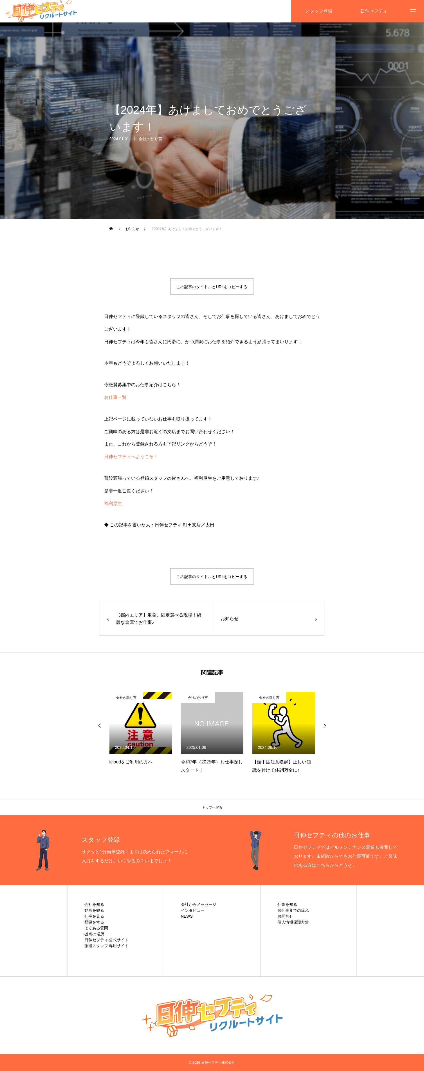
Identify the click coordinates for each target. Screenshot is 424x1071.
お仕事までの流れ (293, 910)
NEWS (187, 916)
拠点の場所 (94, 934)
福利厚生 (113, 503)
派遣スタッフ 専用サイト (106, 945)
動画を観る (94, 910)
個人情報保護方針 (293, 922)
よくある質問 (96, 928)
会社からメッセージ (198, 904)
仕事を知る (287, 904)
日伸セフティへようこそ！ (131, 456)
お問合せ (285, 916)
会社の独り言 (150, 139)
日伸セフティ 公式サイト (106, 940)
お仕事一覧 (115, 397)
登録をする (94, 922)
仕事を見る (94, 916)
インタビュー (193, 910)
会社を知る (94, 904)
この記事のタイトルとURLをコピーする (211, 287)
